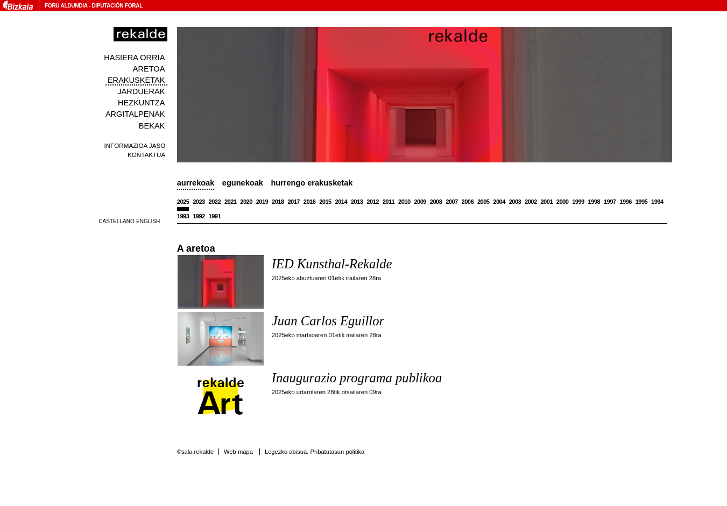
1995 (642, 201)
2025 (183, 201)
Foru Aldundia (66, 6)
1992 (199, 216)
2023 (199, 201)
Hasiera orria (134, 57)
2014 (341, 201)
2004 (499, 201)
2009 (420, 201)
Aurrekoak (196, 183)
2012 (372, 201)
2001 (546, 201)
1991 (215, 216)
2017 (293, 201)
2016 (309, 201)
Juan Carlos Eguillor (328, 320)
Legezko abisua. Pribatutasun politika (314, 451)
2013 (357, 201)
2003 (515, 201)
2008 (436, 201)
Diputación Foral (117, 6)
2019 (262, 201)
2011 (389, 201)
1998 (594, 201)
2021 (230, 201)
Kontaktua (146, 154)
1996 (625, 201)
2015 (325, 201)
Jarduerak (141, 91)
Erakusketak (136, 80)
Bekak (152, 126)
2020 (246, 201)
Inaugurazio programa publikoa (357, 377)
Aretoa (149, 69)
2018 (278, 201)
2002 (531, 201)
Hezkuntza (141, 102)
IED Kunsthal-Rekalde (332, 263)
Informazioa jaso (135, 145)
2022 (215, 201)
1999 (578, 201)
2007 (452, 201)
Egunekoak (242, 183)
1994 (657, 201)
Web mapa (238, 451)
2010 (404, 201)
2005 (483, 201)
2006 (468, 201)
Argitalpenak (135, 114)
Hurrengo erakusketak (311, 183)
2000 (562, 201)
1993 (183, 216)
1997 (610, 201)
